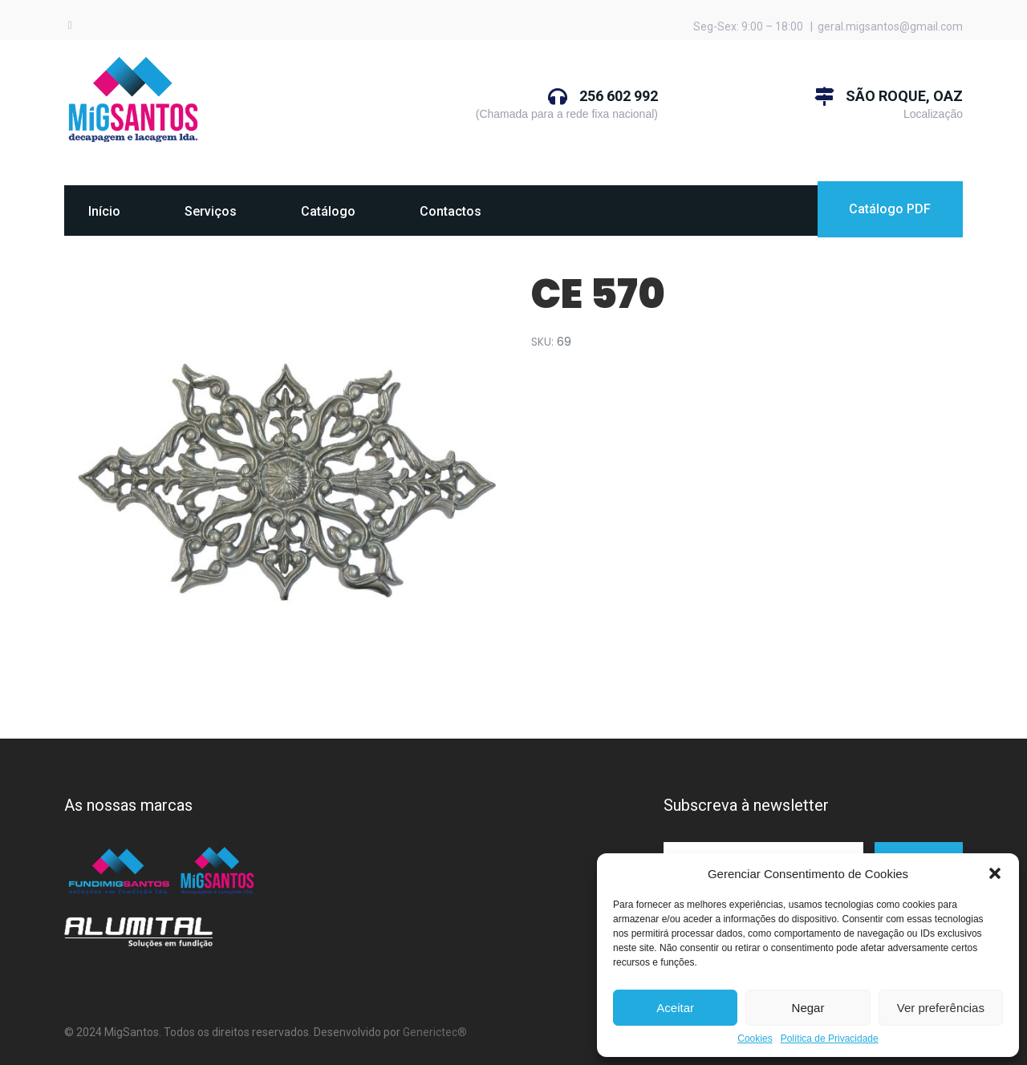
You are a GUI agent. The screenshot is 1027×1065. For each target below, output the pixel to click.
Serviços (211, 211)
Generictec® (435, 1032)
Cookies (754, 1039)
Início (104, 211)
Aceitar (675, 1007)
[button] (995, 873)
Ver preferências (940, 1007)
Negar (808, 1007)
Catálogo (328, 211)
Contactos (450, 211)
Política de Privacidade (830, 1039)
